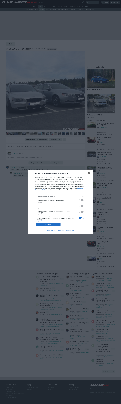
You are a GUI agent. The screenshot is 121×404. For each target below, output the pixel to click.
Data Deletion (51, 230)
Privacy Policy (70, 230)
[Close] (89, 173)
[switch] (81, 200)
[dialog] (60, 202)
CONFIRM (48, 224)
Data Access (60, 230)
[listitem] (60, 196)
